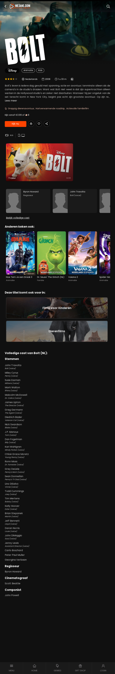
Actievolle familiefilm (77, 108)
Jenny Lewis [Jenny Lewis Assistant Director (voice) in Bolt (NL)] (57, 544)
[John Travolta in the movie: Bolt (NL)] (75, 201)
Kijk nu (15, 123)
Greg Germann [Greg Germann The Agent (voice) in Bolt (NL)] (57, 411)
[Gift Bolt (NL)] (31, 124)
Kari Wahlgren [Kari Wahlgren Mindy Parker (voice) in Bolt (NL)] (57, 448)
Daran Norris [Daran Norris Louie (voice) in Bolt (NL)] (57, 529)
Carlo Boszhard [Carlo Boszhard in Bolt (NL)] (14, 550)
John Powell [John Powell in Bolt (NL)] (12, 595)
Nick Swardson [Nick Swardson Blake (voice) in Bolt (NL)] (57, 426)
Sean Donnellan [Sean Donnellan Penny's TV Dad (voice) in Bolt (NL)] (57, 478)
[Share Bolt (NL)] (47, 124)
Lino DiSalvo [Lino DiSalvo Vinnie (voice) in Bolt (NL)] (57, 485)
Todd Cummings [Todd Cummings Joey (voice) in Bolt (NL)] (57, 492)
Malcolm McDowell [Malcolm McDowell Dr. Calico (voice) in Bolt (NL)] (57, 396)
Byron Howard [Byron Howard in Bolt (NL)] (13, 571)
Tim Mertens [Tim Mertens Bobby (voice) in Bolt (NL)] (57, 500)
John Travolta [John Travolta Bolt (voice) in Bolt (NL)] (57, 367)
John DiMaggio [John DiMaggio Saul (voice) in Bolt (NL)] (57, 537)
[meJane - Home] (20, 6)
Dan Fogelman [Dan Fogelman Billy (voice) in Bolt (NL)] (57, 441)
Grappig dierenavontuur (21, 108)
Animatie (28, 70)
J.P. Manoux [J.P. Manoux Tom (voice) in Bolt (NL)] (57, 433)
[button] (5, 6)
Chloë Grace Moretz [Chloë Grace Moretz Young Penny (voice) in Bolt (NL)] (57, 455)
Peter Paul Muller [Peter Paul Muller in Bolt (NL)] (15, 555)
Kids (40, 70)
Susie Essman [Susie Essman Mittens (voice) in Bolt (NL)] (57, 381)
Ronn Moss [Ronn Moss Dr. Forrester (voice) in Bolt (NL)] (57, 463)
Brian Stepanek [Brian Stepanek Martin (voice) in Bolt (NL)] (57, 515)
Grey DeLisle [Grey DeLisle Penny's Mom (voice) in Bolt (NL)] (57, 470)
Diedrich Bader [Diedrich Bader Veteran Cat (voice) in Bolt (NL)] (57, 418)
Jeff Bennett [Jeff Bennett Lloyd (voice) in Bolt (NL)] (57, 522)
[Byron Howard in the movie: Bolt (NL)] (28, 201)
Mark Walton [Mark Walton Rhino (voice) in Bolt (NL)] (57, 389)
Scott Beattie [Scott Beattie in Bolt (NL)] (12, 583)
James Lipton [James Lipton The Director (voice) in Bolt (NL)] (57, 404)
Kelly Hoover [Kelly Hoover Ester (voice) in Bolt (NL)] (57, 507)
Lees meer (11, 100)
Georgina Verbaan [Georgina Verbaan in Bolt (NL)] (16, 559)
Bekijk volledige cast (17, 218)
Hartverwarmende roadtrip (50, 108)
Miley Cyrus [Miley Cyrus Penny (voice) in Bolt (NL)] (57, 374)
